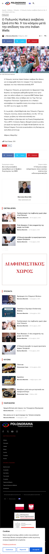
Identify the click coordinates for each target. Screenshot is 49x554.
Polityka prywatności (9, 544)
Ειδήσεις (9, 10)
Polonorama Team (22, 367)
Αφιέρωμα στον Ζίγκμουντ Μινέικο (29, 296)
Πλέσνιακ (20, 365)
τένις (9, 145)
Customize (9, 549)
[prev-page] (3, 249)
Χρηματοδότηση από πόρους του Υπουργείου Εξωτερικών (23, 408)
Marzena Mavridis (11, 36)
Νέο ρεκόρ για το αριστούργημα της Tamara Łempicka (21, 415)
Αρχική (4, 10)
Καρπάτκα (20, 377)
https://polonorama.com (24, 200)
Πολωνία (16, 10)
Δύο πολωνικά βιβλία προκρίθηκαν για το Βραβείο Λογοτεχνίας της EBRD (11, 169)
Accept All (36, 549)
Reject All (23, 549)
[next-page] (6, 249)
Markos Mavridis (22, 230)
